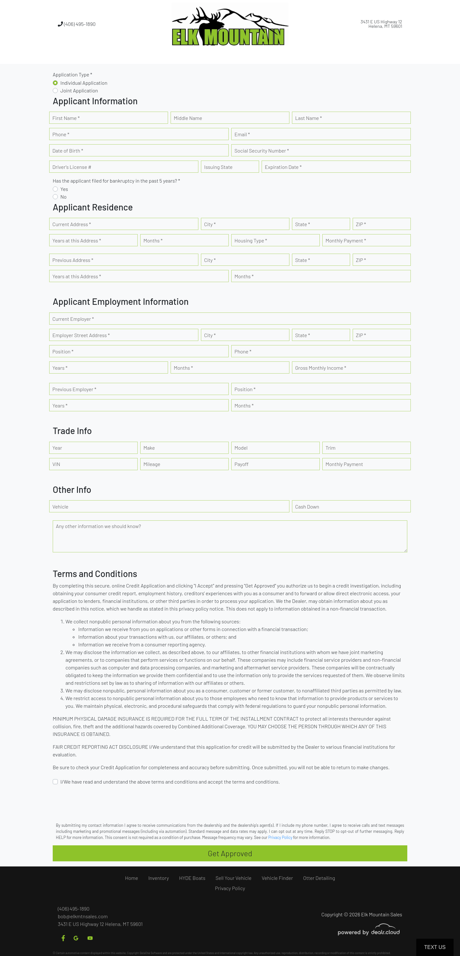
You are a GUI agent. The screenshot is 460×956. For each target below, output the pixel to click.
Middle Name (188, 118)
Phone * (60, 134)
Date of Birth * (67, 150)
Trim (330, 448)
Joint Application (79, 90)
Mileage (151, 464)
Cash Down (307, 506)
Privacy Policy (280, 837)
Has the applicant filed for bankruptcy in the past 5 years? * (116, 181)
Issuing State (218, 167)
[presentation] (101, 803)
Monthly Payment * (346, 240)
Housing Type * (250, 240)
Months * (153, 240)
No (63, 197)
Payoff (241, 464)
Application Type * (72, 74)
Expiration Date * (283, 167)
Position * (62, 351)
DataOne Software (151, 953)
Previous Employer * (74, 389)
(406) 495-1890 (77, 24)
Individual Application (83, 83)
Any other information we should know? (98, 526)
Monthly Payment (344, 464)
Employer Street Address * (81, 335)
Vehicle (60, 506)
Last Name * (308, 118)
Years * (59, 368)
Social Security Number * (261, 150)
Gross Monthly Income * (320, 368)
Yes (64, 189)
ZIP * (361, 224)
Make (149, 448)
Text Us (435, 947)
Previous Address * (72, 260)
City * (210, 224)
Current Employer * (73, 319)
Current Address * (71, 224)
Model (241, 448)
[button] (188, 56)
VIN (56, 464)
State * (302, 224)
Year (57, 448)
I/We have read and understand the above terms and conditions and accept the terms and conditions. (170, 781)
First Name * (66, 118)
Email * (242, 134)
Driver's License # (71, 167)
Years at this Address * (76, 240)
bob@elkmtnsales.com (83, 916)
